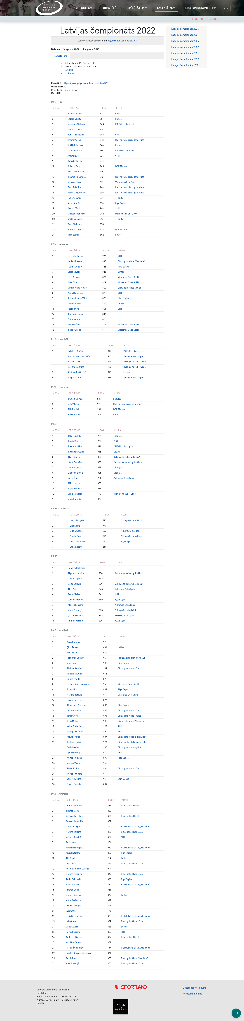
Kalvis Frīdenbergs (75, 726)
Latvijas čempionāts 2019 (184, 65)
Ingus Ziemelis (75, 489)
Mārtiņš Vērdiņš (73, 832)
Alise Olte (72, 283)
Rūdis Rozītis (73, 769)
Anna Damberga (75, 293)
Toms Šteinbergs (75, 224)
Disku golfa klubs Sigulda (129, 288)
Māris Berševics (73, 900)
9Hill (117, 114)
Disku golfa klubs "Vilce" (134, 362)
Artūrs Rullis (73, 156)
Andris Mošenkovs (74, 806)
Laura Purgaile (77, 521)
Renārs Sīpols (74, 208)
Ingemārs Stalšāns (76, 124)
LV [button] (224, 8)
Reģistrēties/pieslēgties (205, 19)
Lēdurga (117, 399)
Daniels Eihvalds (75, 399)
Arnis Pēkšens (74, 594)
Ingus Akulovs (74, 182)
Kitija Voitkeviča (75, 314)
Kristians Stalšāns (76, 351)
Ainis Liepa (71, 864)
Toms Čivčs (72, 716)
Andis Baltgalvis (73, 879)
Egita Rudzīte (76, 547)
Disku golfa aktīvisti (130, 806)
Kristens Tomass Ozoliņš (77, 869)
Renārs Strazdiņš (76, 135)
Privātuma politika (192, 993)
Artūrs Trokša (73, 737)
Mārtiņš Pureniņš (74, 874)
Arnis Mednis (73, 747)
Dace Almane (74, 304)
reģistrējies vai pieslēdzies (122, 40)
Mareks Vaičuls (74, 763)
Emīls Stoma (74, 415)
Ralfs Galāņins (74, 362)
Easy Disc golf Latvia (125, 151)
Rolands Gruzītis (76, 452)
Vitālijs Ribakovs (75, 145)
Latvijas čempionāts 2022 (185, 47)
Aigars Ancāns (74, 203)
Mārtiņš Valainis (73, 895)
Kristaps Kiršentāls (75, 732)
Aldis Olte (72, 589)
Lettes (118, 119)
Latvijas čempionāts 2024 (185, 35)
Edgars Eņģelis (74, 784)
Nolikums (69, 73)
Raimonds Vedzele (75, 658)
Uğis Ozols (70, 911)
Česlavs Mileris (74, 711)
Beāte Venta (74, 319)
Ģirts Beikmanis (75, 616)
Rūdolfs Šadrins (74, 668)
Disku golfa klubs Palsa (131, 536)
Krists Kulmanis (75, 219)
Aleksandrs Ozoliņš (77, 372)
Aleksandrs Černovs (76, 705)
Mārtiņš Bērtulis (74, 695)
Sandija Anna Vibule (77, 288)
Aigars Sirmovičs (76, 573)
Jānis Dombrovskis (76, 172)
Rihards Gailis (72, 890)
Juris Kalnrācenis (76, 600)
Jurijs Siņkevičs (75, 161)
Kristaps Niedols (74, 758)
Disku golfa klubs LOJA (126, 214)
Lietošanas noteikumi (194, 988)
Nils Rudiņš (73, 409)
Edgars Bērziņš (74, 700)
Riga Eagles (120, 203)
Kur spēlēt (110, 8)
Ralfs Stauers (73, 653)
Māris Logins (74, 483)
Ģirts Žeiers (72, 647)
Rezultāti (69, 70)
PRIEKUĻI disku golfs (125, 124)
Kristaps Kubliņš (74, 774)
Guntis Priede (73, 679)
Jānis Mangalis (75, 494)
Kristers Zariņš (74, 742)
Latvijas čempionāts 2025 (185, 29)
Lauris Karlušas (75, 151)
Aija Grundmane (78, 542)
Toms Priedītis (74, 187)
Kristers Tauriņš (73, 837)
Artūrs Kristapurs (74, 906)
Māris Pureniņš (75, 610)
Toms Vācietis (74, 198)
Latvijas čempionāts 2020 (185, 59)
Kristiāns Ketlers (73, 943)
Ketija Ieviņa (73, 309)
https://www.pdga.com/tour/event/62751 (85, 83)
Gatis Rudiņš (74, 457)
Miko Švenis (72, 663)
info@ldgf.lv (43, 993)
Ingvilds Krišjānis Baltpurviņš (79, 953)
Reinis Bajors (72, 958)
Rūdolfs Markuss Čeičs (79, 357)
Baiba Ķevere (74, 272)
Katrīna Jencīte (75, 267)
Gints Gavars (72, 927)
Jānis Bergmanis (74, 916)
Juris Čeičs (73, 478)
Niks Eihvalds (74, 436)
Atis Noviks (71, 858)
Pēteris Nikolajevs (74, 848)
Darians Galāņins (76, 367)
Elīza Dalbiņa (74, 277)
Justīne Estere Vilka (77, 298)
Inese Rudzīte (74, 330)
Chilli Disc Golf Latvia (128, 695)
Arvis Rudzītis (73, 642)
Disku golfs (81, 8)
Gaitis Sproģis (74, 584)
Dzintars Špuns (75, 579)
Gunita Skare (76, 536)
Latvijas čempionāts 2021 (184, 53)
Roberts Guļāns (75, 230)
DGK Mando (121, 166)
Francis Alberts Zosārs (78, 684)
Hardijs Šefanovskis (75, 948)
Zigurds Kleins (72, 811)
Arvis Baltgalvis (73, 853)
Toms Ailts (71, 690)
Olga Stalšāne (76, 531)
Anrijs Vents (71, 842)
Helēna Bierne (75, 261)
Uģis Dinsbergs (74, 753)
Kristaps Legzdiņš (74, 816)
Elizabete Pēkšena (76, 256)
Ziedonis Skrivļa (75, 473)
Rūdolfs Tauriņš (74, 674)
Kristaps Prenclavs (76, 214)
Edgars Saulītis (74, 119)
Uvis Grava (71, 921)
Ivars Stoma (73, 235)
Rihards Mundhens (77, 177)
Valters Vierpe (73, 827)
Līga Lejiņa (75, 526)
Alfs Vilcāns (73, 404)
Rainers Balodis (75, 114)
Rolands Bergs (74, 166)
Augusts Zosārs (75, 378)
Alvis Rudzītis (74, 499)
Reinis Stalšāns (75, 446)
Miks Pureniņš (72, 964)
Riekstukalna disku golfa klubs (129, 140)
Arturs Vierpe (74, 140)
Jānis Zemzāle (75, 462)
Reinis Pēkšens (73, 932)
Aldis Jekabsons (75, 605)
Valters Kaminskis (75, 779)
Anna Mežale (74, 325)
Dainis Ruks (73, 441)
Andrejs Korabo (75, 621)
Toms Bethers (72, 885)
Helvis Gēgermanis (77, 193)
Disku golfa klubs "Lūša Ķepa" (129, 584)
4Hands (119, 198)
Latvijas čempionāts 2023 (185, 41)
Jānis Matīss (72, 721)
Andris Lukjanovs (74, 937)
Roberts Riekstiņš (76, 568)
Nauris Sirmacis (75, 130)
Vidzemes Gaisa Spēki (125, 182)
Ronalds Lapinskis (74, 821)
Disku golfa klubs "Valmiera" (131, 261)
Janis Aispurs (74, 468)
